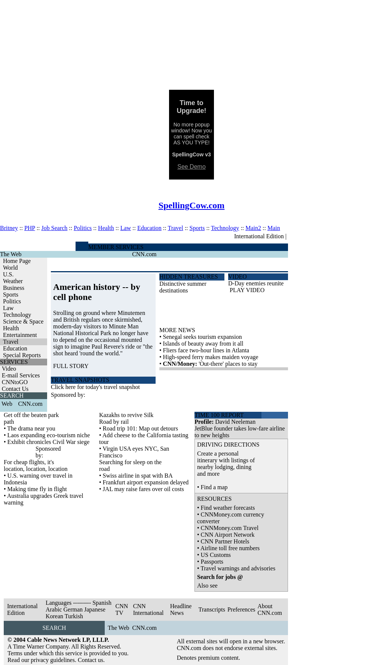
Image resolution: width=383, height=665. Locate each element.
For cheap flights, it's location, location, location (36, 465)
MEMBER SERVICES (116, 247)
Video (9, 368)
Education (149, 228)
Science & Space (23, 321)
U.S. (8, 274)
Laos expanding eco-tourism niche (48, 435)
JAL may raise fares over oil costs (143, 489)
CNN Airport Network (228, 534)
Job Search (55, 228)
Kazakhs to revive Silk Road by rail (126, 418)
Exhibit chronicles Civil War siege (48, 442)
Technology (225, 228)
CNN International (148, 609)
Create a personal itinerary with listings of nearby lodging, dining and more (226, 463)
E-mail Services (21, 375)
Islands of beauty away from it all (203, 343)
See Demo (191, 166)
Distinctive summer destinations (182, 287)
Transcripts (211, 609)
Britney (9, 228)
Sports (197, 228)
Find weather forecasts (228, 508)
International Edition (259, 236)
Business (13, 288)
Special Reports (22, 355)
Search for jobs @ (220, 577)
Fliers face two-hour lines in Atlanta (206, 350)
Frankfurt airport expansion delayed (146, 482)
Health (106, 228)
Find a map (214, 487)
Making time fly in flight (37, 489)
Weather (13, 281)
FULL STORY (71, 366)
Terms (14, 653)
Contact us (90, 660)
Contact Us (15, 389)
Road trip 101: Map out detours (140, 428)
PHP (29, 228)
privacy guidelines (53, 660)
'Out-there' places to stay (228, 364)
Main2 (253, 228)
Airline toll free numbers (230, 548)
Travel (175, 228)
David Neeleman (235, 422)
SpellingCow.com (192, 205)
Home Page (17, 261)
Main (273, 228)
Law (125, 228)
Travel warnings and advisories (237, 568)
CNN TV (121, 609)
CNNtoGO (15, 382)
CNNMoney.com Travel (230, 528)
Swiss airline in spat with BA (138, 475)
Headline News (181, 609)
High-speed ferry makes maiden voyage (210, 357)
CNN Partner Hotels (225, 541)
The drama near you (31, 428)
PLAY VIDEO (247, 290)
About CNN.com (270, 609)
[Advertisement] (191, 45)
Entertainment (20, 335)
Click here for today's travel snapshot (95, 387)
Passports (212, 561)
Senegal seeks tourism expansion (202, 337)
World (10, 267)
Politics (83, 228)
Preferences (241, 609)
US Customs (216, 555)
